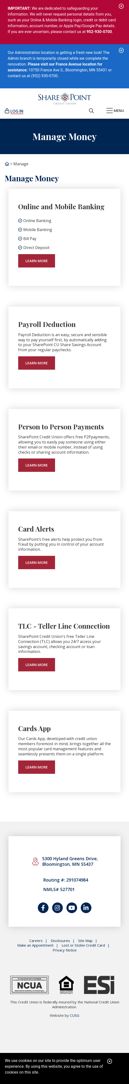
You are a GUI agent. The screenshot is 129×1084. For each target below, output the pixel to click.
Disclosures (60, 940)
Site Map (85, 940)
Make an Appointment (35, 945)
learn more (36, 362)
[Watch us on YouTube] (71, 907)
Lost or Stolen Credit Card (83, 945)
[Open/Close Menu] (115, 111)
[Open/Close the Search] (91, 111)
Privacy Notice (65, 950)
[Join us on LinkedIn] (86, 907)
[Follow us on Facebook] (43, 907)
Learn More (36, 260)
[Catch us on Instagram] (57, 907)
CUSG (74, 1015)
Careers (36, 940)
